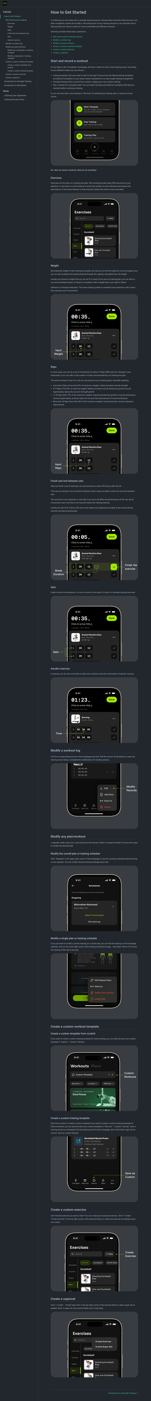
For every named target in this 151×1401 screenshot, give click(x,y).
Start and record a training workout (67, 37)
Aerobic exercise (14, 40)
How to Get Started (12, 16)
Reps (9, 30)
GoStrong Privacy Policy (14, 99)
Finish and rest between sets (18, 33)
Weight (10, 27)
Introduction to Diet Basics (15, 85)
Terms (6, 91)
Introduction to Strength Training (17, 81)
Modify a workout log (14, 43)
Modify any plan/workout (15, 47)
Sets (9, 37)
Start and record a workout (16, 20)
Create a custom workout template (19, 62)
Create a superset (13, 78)
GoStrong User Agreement (15, 95)
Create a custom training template (20, 71)
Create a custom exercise (16, 74)
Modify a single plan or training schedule (19, 57)
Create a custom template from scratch (19, 66)
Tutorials (7, 12)
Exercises (11, 24)
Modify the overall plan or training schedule (20, 51)
